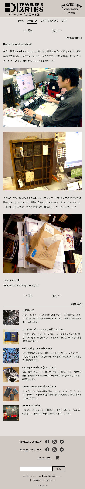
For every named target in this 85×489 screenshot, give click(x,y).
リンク (64, 21)
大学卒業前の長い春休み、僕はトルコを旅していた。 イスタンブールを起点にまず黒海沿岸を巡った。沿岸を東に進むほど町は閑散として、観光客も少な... (51, 356)
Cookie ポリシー (50, 480)
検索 (58, 468)
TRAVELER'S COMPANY (30, 442)
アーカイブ (32, 21)
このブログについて (49, 21)
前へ (30, 30)
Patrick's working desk (17, 44)
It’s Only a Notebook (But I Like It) (38, 367)
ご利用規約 (36, 480)
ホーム (21, 21)
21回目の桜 (28, 310)
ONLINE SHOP (44, 458)
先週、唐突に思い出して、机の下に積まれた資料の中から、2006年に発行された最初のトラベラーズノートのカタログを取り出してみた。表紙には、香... (52, 375)
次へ (55, 30)
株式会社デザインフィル (32, 476)
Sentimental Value (31, 405)
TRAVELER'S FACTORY (30, 450)
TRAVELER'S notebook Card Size (39, 386)
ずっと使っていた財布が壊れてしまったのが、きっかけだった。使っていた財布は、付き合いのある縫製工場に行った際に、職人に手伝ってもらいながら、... (51, 394)
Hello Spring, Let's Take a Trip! (37, 348)
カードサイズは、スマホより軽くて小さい (43, 329)
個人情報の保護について (53, 476)
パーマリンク (33, 285)
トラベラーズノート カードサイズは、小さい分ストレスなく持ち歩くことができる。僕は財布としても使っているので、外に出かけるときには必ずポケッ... (51, 337)
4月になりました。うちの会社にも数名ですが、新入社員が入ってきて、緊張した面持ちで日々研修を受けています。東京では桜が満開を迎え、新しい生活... (51, 318)
